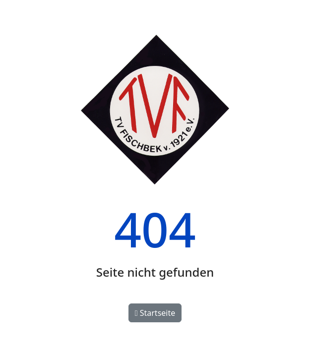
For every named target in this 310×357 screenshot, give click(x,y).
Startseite (155, 312)
